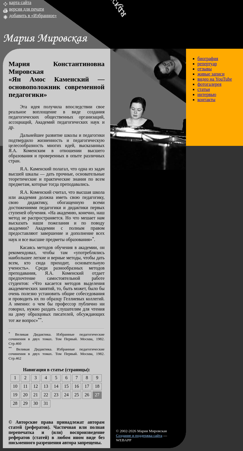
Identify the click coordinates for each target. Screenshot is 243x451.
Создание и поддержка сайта (139, 435)
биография (207, 58)
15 (66, 386)
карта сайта (20, 2)
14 (56, 386)
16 (76, 386)
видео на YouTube (214, 79)
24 (66, 394)
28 (15, 403)
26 (87, 394)
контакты (206, 99)
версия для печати (26, 9)
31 (46, 403)
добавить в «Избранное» (33, 15)
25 (76, 394)
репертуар (207, 63)
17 (87, 386)
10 (15, 386)
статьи (203, 89)
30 (35, 403)
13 (46, 386)
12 (35, 386)
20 (25, 394)
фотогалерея (209, 84)
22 (46, 394)
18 (97, 386)
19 (15, 394)
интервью (206, 94)
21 (35, 394)
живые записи (210, 74)
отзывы (204, 68)
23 (56, 394)
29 (25, 403)
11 (25, 386)
